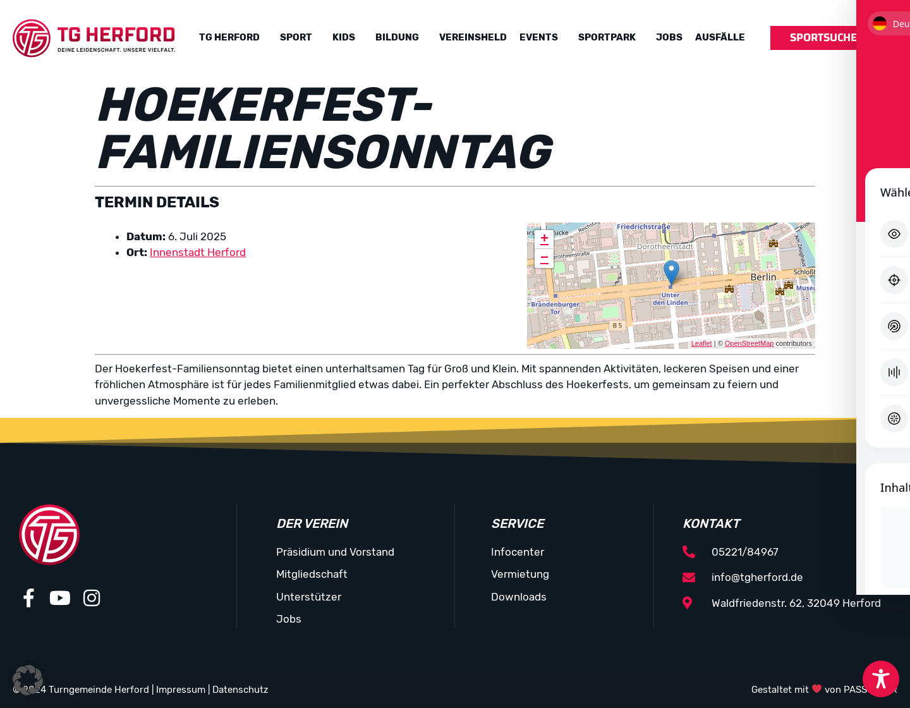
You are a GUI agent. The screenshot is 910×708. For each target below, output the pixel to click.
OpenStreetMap (749, 343)
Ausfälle (720, 37)
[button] (28, 680)
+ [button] (544, 239)
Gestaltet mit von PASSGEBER (824, 689)
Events (538, 37)
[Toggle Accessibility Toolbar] (881, 679)
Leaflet (701, 343)
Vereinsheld (473, 37)
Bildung (397, 37)
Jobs (669, 37)
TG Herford (229, 37)
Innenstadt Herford (198, 252)
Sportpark (607, 37)
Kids (343, 37)
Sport (296, 37)
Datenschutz (240, 689)
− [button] (544, 258)
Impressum (180, 689)
